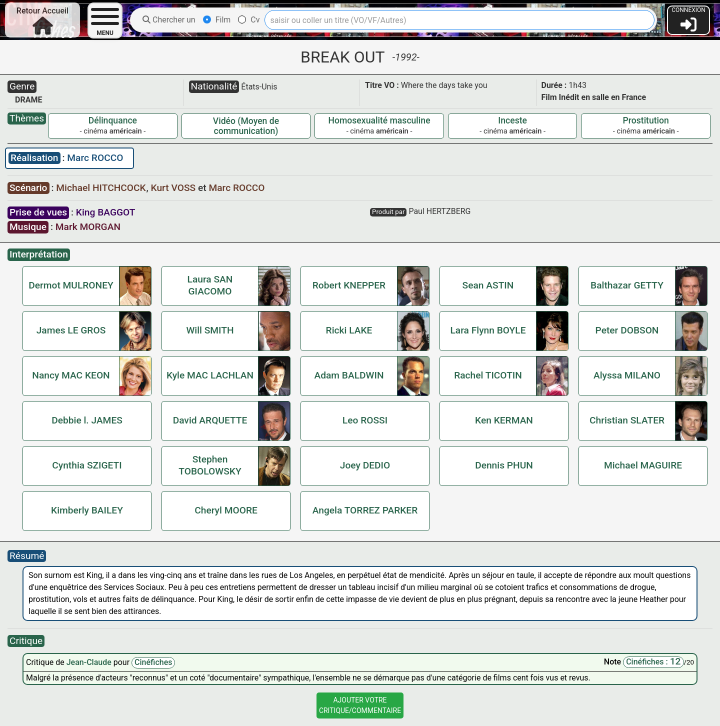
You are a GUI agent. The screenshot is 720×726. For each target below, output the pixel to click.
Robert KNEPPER (349, 285)
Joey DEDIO (365, 465)
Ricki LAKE (349, 330)
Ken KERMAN (504, 420)
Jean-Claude (90, 662)
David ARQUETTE (210, 420)
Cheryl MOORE (226, 510)
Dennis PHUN (504, 465)
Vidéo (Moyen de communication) (246, 126)
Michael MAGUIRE (643, 465)
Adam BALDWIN (349, 375)
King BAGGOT (106, 212)
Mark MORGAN (88, 226)
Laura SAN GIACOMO (210, 285)
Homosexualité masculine (379, 121)
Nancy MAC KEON (71, 375)
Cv (249, 19)
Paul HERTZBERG (439, 211)
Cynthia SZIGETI (87, 465)
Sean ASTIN (488, 285)
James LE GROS (71, 330)
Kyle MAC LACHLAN (210, 375)
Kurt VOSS (174, 188)
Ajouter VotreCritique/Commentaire (360, 705)
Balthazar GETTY (627, 285)
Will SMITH (210, 330)
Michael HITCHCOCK (102, 188)
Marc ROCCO (95, 158)
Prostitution (646, 121)
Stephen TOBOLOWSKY (209, 465)
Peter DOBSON (627, 330)
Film (217, 19)
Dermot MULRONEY (71, 285)
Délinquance (112, 121)
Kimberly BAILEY (87, 510)
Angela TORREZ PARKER (365, 510)
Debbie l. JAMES (87, 420)
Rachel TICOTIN (488, 375)
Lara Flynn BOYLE (488, 330)
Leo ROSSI (365, 420)
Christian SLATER (627, 420)
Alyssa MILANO (627, 375)
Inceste (512, 121)
